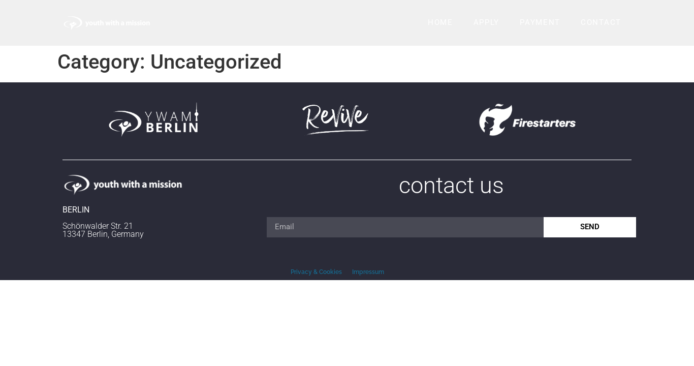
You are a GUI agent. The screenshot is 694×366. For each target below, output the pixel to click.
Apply (487, 22)
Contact (601, 22)
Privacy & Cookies (316, 272)
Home (440, 22)
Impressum (368, 272)
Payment (540, 22)
